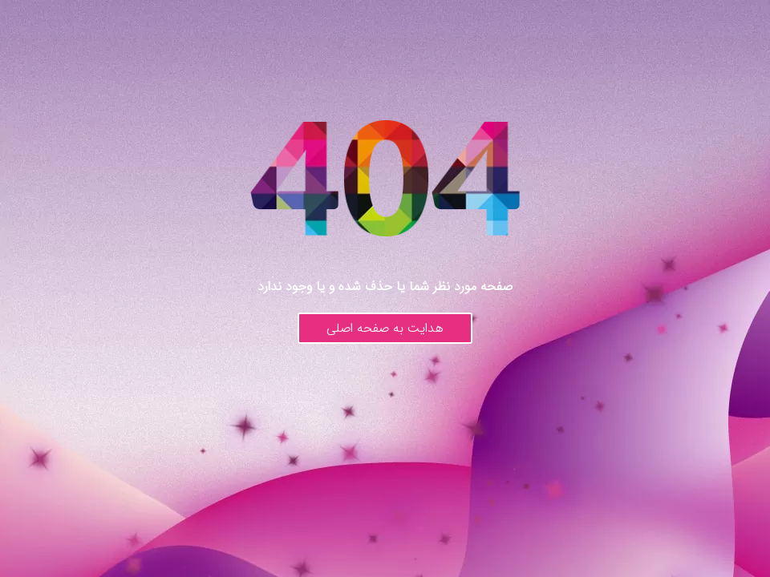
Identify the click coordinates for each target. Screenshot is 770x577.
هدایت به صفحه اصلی (385, 328)
